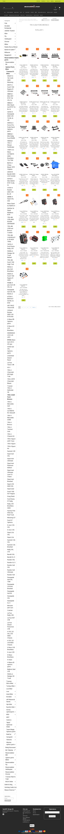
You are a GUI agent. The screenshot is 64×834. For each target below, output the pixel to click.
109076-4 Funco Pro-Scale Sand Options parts (11, 127)
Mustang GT (11, 517)
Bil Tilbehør (9, 750)
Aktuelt (34, 810)
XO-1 (8, 367)
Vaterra (8, 720)
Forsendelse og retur (57, 3)
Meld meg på (52, 816)
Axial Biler (9, 694)
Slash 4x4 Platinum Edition (10, 465)
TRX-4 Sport (11, 444)
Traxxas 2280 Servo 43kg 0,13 (23, 253)
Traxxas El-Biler (27, 20)
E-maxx (9, 660)
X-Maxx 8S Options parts (10, 321)
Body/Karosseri (10, 747)
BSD (7, 714)
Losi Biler (9, 689)
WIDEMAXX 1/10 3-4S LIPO (11, 335)
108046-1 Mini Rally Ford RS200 (11, 136)
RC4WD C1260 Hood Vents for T (23, 179)
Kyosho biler (10, 707)
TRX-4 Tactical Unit (9, 429)
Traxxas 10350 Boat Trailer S (23, 217)
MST (7, 717)
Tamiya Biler (10, 686)
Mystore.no (5, 812)
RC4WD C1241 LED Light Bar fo (55, 104)
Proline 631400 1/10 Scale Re (23, 66)
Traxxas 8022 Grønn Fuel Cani (45, 253)
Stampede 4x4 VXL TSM (10, 579)
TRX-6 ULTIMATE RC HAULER (11, 411)
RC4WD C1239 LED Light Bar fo (34, 104)
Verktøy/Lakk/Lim (11, 787)
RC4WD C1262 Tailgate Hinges (34, 179)
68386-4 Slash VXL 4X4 (10, 199)
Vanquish (9, 737)
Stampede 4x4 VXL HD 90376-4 (11, 292)
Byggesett (8, 55)
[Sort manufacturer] (45, 20)
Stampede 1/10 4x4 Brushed (10, 586)
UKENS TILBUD (10, 31)
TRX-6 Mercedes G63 (10, 404)
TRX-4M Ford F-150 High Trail (10, 262)
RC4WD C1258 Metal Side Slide (55, 140)
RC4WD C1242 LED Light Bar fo (23, 140)
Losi (7, 691)
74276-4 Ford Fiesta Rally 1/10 (11, 246)
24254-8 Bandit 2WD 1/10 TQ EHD (11, 174)
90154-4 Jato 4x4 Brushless (10, 269)
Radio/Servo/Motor (11, 47)
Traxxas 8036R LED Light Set (23, 291)
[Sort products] (55, 20)
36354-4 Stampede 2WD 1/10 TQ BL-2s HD (10, 116)
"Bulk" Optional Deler (9, 725)
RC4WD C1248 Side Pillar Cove (34, 140)
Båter (6, 44)
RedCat (8, 734)
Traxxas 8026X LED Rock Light (55, 253)
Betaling (52, 1)
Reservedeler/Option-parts (27, 19)
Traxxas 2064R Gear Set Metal (34, 217)
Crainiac (10, 610)
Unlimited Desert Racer (10, 358)
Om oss (48, 1)
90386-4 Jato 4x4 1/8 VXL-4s (11, 285)
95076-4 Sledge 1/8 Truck (10, 676)
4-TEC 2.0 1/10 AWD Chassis (10, 643)
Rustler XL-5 (11, 562)
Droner (7, 41)
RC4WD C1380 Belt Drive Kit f (44, 179)
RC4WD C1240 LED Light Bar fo (44, 104)
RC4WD (9, 697)
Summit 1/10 (11, 451)
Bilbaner (7, 52)
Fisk (6, 23)
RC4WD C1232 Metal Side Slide (45, 66)
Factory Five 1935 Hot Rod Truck (11, 513)
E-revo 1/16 (10, 530)
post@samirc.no (26, 821)
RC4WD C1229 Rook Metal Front (34, 66)
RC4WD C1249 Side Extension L (44, 140)
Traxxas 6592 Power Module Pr (34, 253)
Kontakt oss (43, 1)
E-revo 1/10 (10, 652)
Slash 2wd (10, 489)
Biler (6, 33)
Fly (5, 36)
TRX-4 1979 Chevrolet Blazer (11, 381)
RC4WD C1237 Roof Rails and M (23, 104)
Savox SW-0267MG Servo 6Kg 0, (55, 179)
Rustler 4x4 (11, 575)
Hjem (20, 19)
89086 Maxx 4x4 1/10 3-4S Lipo (11, 342)
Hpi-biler (9, 704)
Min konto (38, 1)
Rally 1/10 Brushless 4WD (10, 506)
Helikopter (8, 39)
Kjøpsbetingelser (57, 1)
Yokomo (9, 740)
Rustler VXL (11, 560)
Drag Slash (11, 496)
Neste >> (34, 313)
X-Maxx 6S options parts (10, 664)
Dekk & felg (8, 784)
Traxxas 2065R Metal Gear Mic (44, 217)
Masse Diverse (9, 790)
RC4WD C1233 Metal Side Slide (55, 66)
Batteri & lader (9, 50)
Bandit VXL (11, 554)
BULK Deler (9, 781)
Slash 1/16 (10, 537)
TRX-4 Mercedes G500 (10, 418)
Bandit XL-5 (11, 557)
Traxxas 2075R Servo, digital (55, 217)
